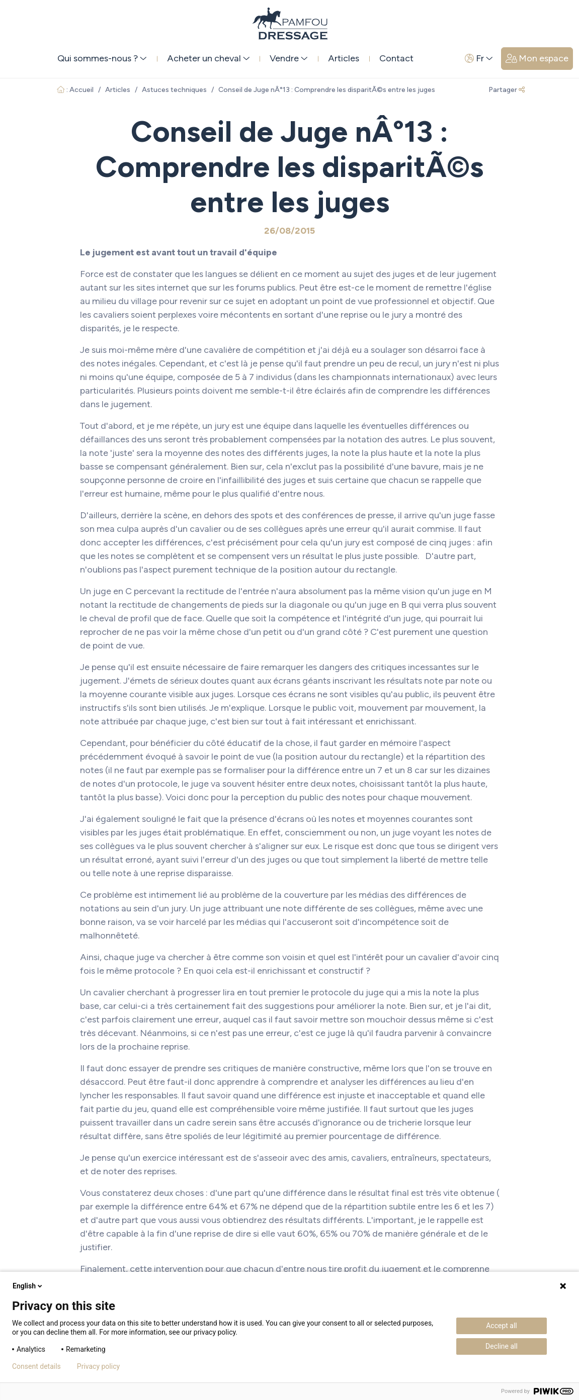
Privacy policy (98, 1366)
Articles (343, 58)
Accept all (501, 1326)
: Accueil (75, 89)
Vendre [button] (289, 58)
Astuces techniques (174, 89)
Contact (396, 58)
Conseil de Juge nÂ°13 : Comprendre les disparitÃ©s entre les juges (326, 89)
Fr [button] (479, 58)
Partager (506, 89)
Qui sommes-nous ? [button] (102, 58)
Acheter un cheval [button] (208, 58)
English (28, 1286)
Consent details (36, 1366)
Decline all (501, 1346)
